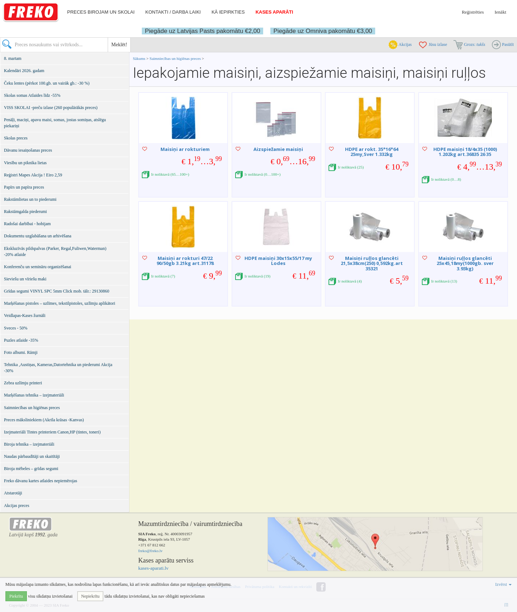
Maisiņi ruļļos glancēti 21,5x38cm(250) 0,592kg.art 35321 (372, 263)
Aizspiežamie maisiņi (278, 149)
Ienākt (500, 12)
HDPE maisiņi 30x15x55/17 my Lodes (278, 260)
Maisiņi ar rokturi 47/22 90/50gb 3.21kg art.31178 (185, 260)
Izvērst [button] (503, 584)
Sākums (139, 58)
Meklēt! (119, 44)
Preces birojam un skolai (101, 12)
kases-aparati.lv (153, 568)
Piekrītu (16, 596)
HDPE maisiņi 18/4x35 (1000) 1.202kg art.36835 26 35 (465, 151)
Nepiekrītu (90, 596)
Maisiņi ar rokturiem (185, 149)
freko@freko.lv (150, 551)
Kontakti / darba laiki (173, 12)
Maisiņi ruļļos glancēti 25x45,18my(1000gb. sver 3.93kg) (465, 263)
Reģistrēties (473, 12)
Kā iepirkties (227, 12)
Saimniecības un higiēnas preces (175, 58)
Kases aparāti (274, 12)
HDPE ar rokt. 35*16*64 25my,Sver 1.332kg (371, 151)
